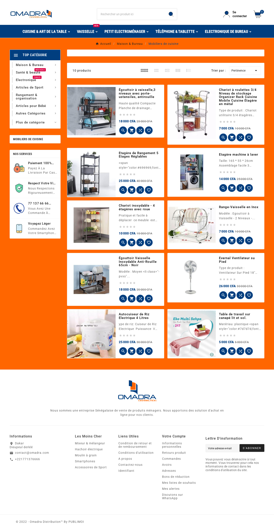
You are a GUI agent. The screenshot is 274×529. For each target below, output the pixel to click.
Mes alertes (171, 488)
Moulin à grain (86, 455)
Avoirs (167, 464)
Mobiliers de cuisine (28, 139)
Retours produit (174, 452)
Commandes (171, 458)
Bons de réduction (176, 476)
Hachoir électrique (89, 449)
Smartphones (85, 461)
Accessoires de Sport (91, 467)
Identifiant (126, 470)
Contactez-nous (130, 464)
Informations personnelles (172, 445)
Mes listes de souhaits (179, 482)
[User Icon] (236, 14)
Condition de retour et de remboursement (135, 445)
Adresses (169, 470)
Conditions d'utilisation (136, 452)
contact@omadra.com (32, 452)
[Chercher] (131, 14)
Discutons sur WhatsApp (172, 496)
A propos (125, 458)
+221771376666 (27, 459)
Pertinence (245, 70)
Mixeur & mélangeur (90, 443)
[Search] (171, 14)
